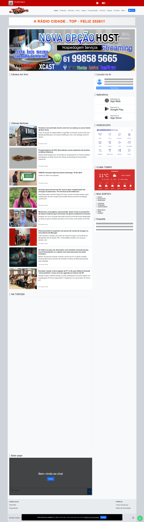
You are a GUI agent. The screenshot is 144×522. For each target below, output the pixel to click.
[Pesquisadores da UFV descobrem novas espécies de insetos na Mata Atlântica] (50, 158)
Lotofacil (100, 213)
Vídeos (83, 10)
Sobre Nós (12, 505)
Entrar (131, 10)
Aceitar (103, 517)
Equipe (109, 10)
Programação (93, 10)
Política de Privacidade (123, 508)
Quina (99, 211)
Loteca (100, 197)
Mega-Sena (101, 210)
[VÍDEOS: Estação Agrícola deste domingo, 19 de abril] (50, 178)
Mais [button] (123, 10)
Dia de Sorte (102, 198)
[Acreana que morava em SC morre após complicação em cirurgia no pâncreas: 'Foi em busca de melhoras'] (50, 197)
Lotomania (101, 203)
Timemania (101, 205)
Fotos (77, 10)
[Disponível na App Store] (114, 117)
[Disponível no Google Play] (114, 109)
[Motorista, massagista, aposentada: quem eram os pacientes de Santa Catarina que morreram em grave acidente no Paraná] (50, 218)
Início (56, 10)
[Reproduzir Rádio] (97, 3)
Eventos (102, 10)
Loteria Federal (102, 206)
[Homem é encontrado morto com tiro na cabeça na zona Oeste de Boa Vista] (50, 135)
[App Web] (114, 100)
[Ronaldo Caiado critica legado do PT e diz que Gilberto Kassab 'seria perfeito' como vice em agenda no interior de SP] (50, 278)
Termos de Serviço (122, 505)
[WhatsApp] (133, 518)
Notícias (71, 10)
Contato (117, 10)
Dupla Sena (101, 200)
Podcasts (62, 10)
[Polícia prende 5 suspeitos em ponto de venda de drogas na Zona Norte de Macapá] (50, 237)
